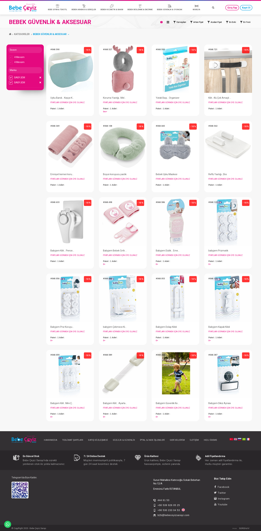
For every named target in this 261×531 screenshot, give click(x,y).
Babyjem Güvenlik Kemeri (168, 403)
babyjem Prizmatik (218, 250)
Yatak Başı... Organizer (167, 97)
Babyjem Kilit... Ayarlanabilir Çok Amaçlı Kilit (115, 403)
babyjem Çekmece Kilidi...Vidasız (115, 327)
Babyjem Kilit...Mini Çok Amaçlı (62, 403)
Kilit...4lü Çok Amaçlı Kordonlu (220, 97)
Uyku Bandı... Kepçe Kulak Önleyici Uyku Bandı (62, 97)
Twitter (220, 492)
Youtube (221, 504)
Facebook (221, 487)
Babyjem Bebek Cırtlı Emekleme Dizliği (115, 250)
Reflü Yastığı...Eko (217, 174)
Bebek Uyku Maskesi (166, 174)
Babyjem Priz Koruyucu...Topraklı (62, 327)
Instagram (222, 498)
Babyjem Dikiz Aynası (219, 403)
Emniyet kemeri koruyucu (62, 174)
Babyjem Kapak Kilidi (219, 327)
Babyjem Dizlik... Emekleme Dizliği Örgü (168, 250)
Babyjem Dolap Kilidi (166, 327)
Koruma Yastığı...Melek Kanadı (115, 97)
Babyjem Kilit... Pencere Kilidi (62, 250)
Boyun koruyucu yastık (115, 174)
